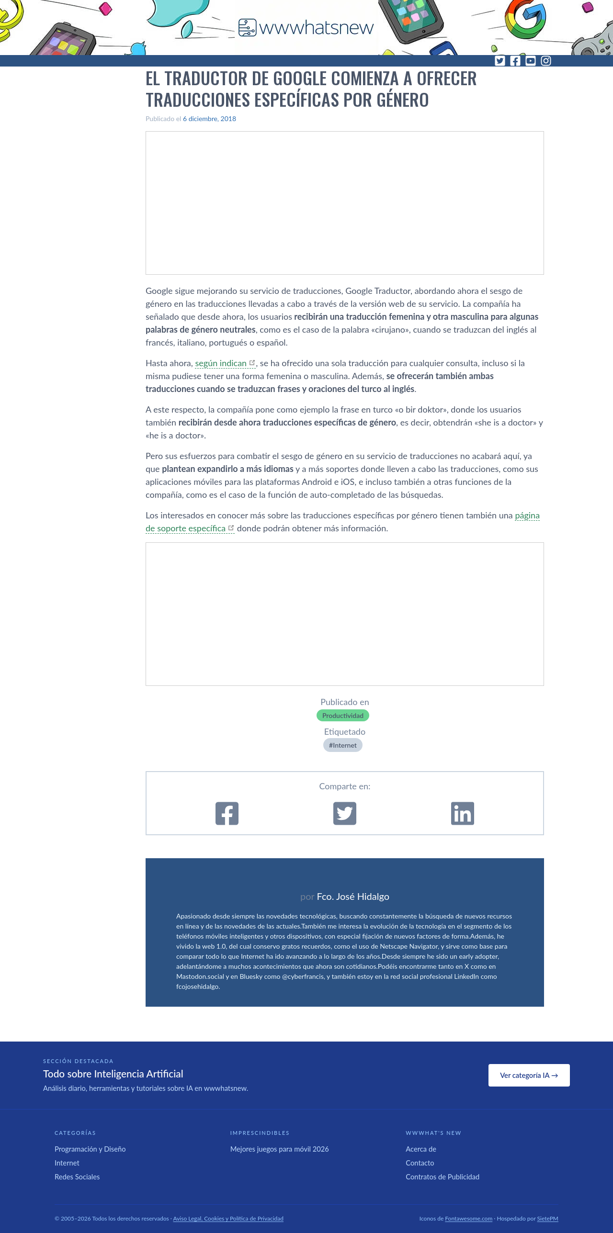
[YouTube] (530, 61)
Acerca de (421, 1148)
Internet (345, 745)
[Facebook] (515, 61)
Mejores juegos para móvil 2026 (279, 1148)
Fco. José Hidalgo (353, 896)
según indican (221, 363)
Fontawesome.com (468, 1218)
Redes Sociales (77, 1176)
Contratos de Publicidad (442, 1176)
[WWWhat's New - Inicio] (306, 27)
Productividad (342, 715)
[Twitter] (500, 61)
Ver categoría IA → (529, 1075)
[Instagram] (546, 61)
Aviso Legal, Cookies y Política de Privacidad (228, 1218)
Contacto (420, 1162)
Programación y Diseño (90, 1148)
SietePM (547, 1218)
